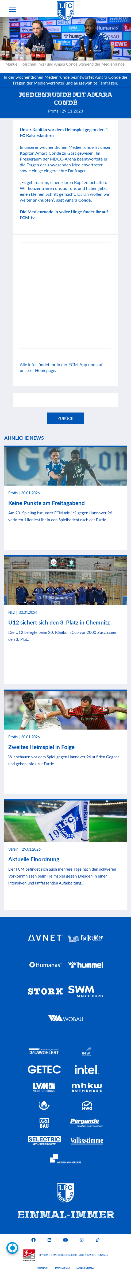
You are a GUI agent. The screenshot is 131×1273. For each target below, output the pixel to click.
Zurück (65, 418)
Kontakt (42, 1267)
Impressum (62, 1267)
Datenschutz (85, 1267)
